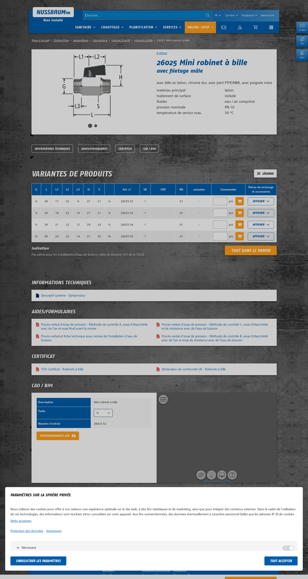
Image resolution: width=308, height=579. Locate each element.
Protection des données (26, 531)
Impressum (54, 531)
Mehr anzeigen (20, 521)
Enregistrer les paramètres (38, 561)
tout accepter (281, 561)
